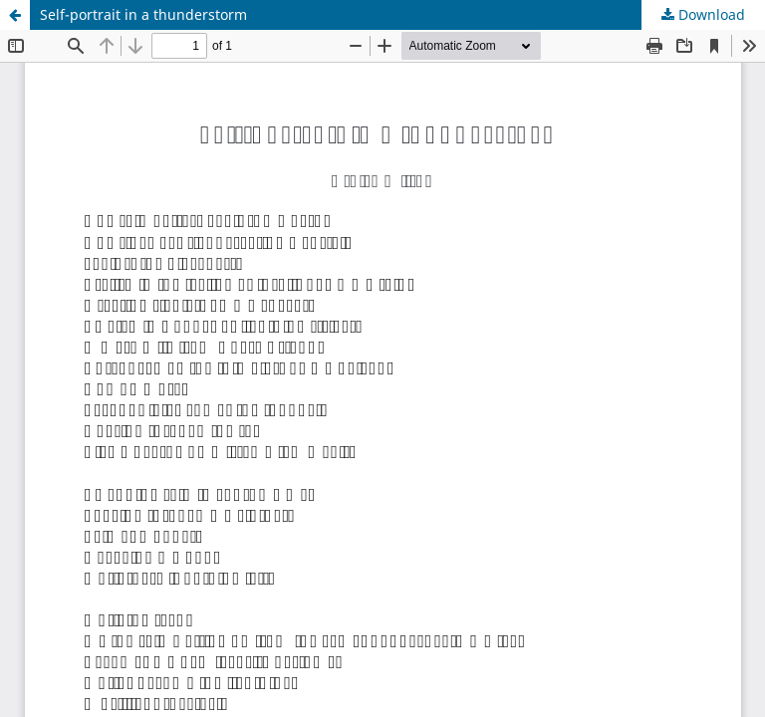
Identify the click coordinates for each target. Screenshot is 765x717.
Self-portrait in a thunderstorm (143, 14)
